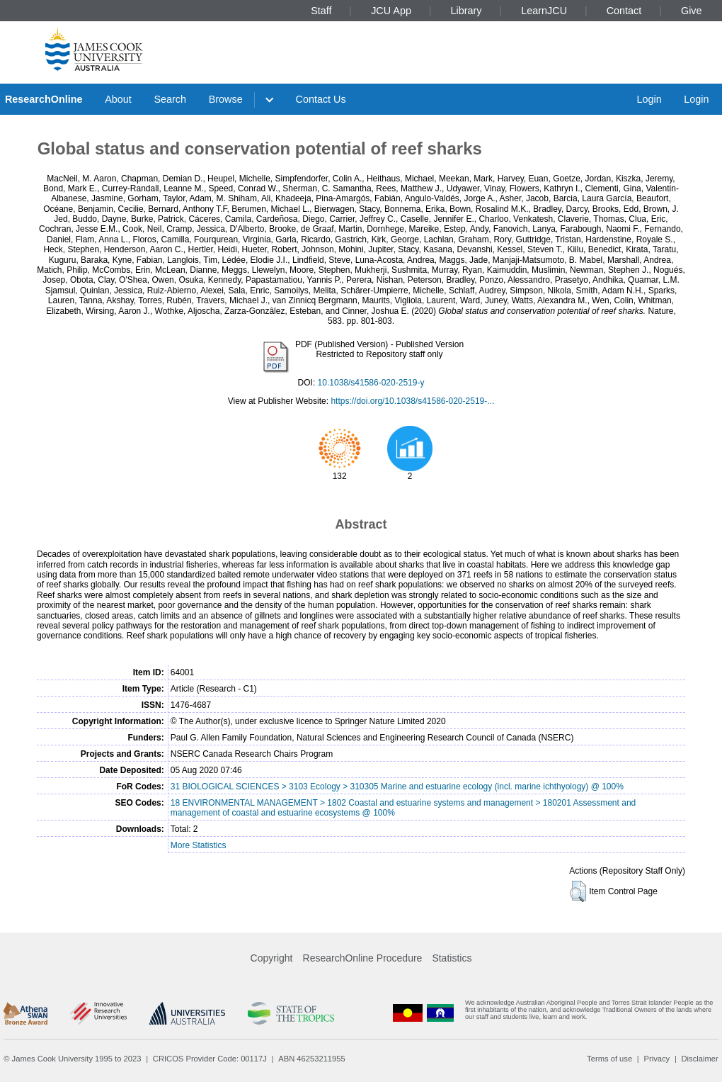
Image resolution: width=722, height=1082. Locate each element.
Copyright (272, 958)
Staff (321, 10)
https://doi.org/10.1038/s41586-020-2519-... (412, 401)
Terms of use (609, 1058)
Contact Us (321, 99)
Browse (226, 99)
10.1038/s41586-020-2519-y (371, 383)
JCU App (391, 10)
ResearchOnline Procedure (363, 958)
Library (466, 10)
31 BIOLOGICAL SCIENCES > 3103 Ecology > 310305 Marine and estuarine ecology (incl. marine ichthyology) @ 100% (397, 786)
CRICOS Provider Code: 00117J (210, 1058)
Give (691, 10)
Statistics (451, 958)
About (118, 99)
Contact (624, 10)
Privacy (656, 1058)
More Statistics (199, 845)
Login (648, 99)
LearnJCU (544, 10)
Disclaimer (700, 1058)
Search (170, 99)
